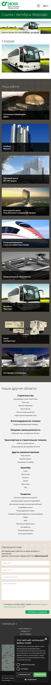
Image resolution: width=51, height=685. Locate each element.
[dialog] (31, 659)
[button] (31, 679)
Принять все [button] (40, 675)
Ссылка (7, 14)
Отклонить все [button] (24, 675)
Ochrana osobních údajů (10, 676)
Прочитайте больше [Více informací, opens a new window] (24, 660)
